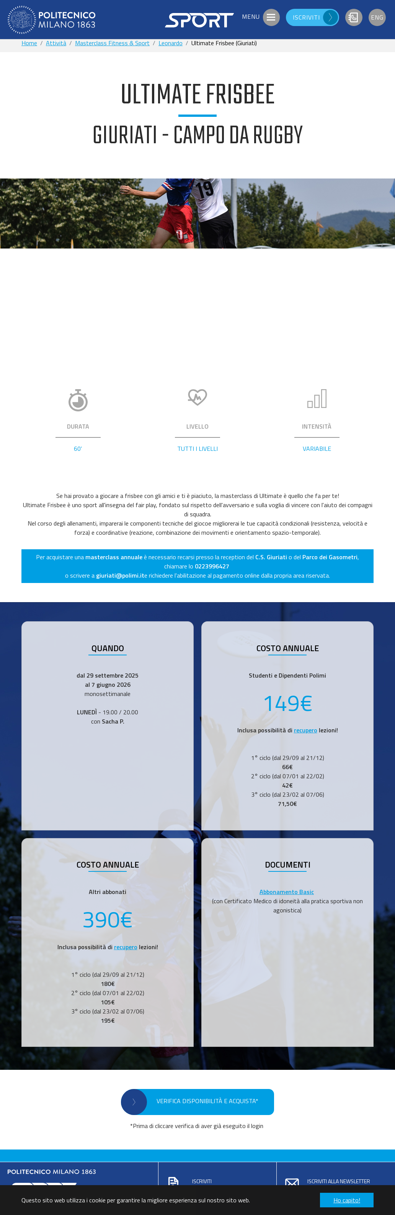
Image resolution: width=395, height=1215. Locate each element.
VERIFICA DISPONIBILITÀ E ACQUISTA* (207, 1100)
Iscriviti (202, 1181)
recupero (305, 730)
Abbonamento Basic (287, 891)
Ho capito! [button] (346, 1200)
